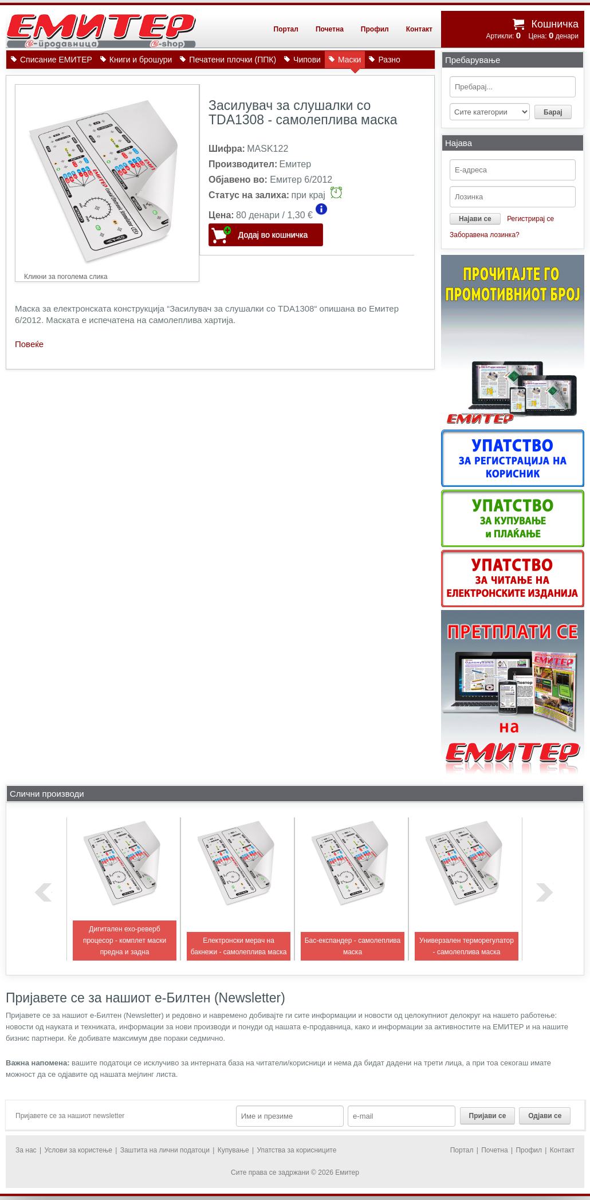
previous (43, 892)
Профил (375, 29)
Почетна (330, 29)
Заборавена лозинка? (485, 235)
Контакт (419, 29)
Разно (389, 59)
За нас (26, 1150)
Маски (349, 61)
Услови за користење (78, 1150)
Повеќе (29, 344)
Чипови (307, 59)
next (544, 892)
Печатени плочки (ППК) (232, 59)
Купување (233, 1150)
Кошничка (555, 24)
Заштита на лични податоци (165, 1150)
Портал (286, 29)
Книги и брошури (140, 59)
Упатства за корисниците (296, 1150)
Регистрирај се (530, 219)
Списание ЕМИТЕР (56, 59)
